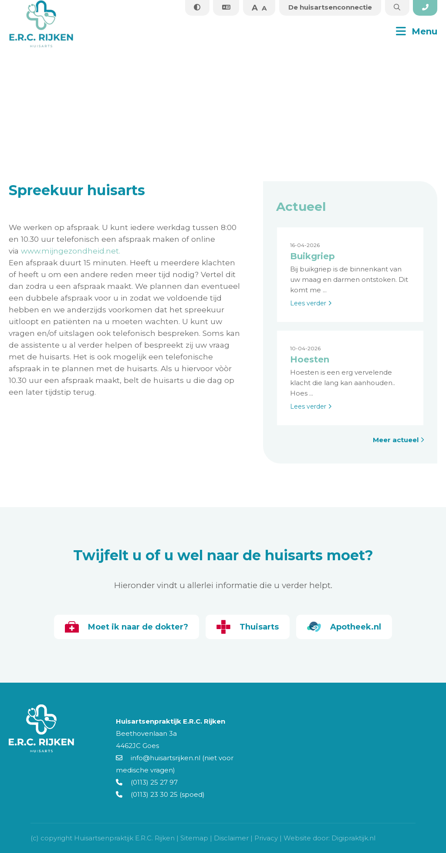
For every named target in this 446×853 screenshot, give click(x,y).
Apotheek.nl (344, 627)
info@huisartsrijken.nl (158, 758)
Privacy (266, 838)
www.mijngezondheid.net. (70, 250)
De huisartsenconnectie (329, 7)
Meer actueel (398, 440)
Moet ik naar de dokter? (126, 627)
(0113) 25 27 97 (147, 782)
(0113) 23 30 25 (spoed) (160, 794)
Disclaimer (231, 838)
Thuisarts (247, 627)
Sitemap (194, 838)
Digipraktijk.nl (353, 838)
